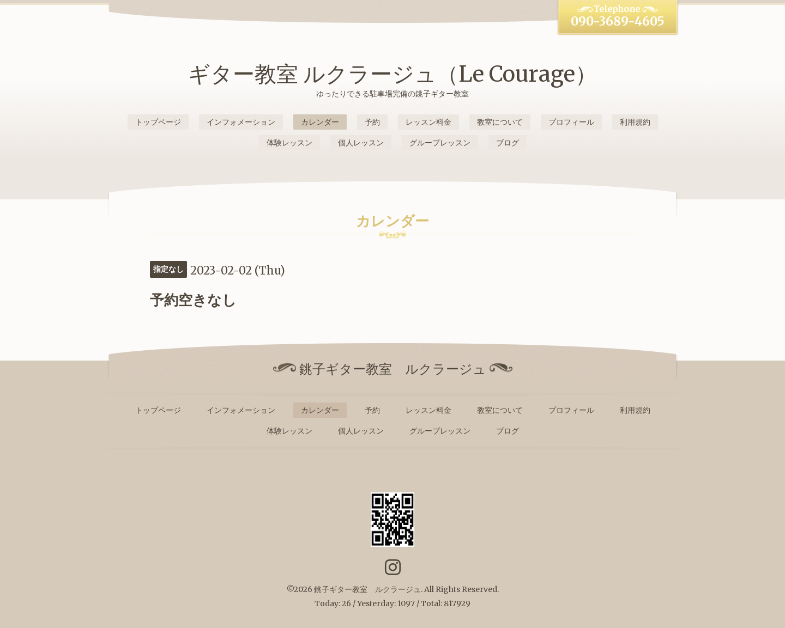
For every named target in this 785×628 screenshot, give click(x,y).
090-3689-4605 (618, 21)
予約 (372, 122)
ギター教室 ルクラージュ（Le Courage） (392, 74)
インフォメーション (241, 122)
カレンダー (320, 122)
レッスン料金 (428, 122)
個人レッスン (361, 143)
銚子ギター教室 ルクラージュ (367, 589)
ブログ (507, 143)
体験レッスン (289, 143)
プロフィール (571, 122)
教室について (500, 122)
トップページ (158, 122)
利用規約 (635, 122)
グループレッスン (439, 143)
